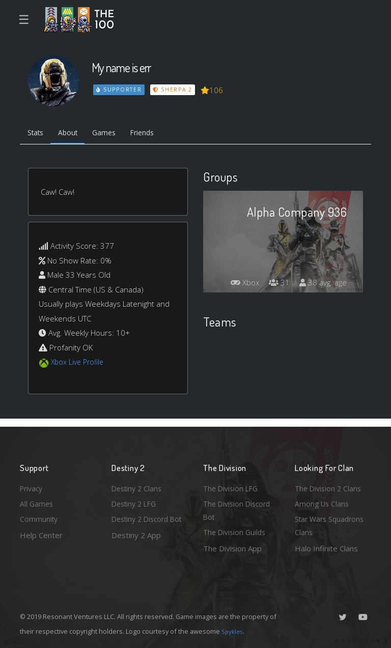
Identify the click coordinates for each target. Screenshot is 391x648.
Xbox (240, 284)
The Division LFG (232, 484)
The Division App (232, 548)
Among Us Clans (323, 500)
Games (112, 134)
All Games (37, 500)
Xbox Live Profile (79, 364)
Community (39, 517)
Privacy (32, 484)
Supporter (120, 89)
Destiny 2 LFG (136, 500)
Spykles (233, 631)
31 (276, 284)
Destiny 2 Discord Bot (142, 524)
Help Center (41, 533)
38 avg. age (322, 284)
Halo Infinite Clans (326, 548)
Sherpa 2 (174, 89)
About (73, 134)
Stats (37, 134)
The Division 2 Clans (330, 484)
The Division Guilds (236, 531)
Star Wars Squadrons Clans (332, 524)
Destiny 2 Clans (138, 484)
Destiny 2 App (136, 548)
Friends (154, 134)
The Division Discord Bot (239, 507)
